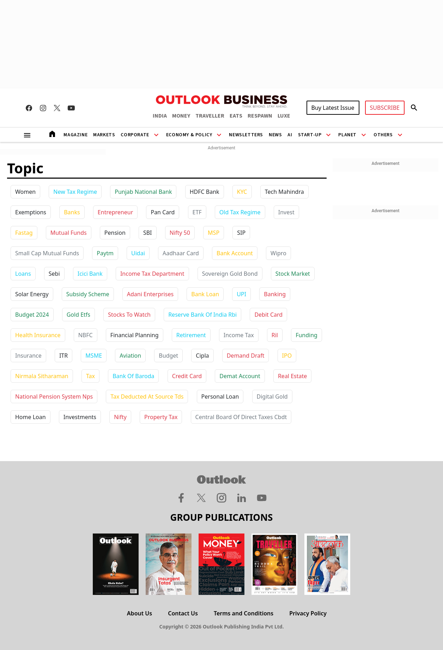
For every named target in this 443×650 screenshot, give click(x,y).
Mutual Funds (68, 233)
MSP (213, 233)
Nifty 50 (180, 233)
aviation (130, 355)
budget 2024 (32, 314)
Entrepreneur (115, 212)
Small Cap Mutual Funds (47, 253)
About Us (139, 613)
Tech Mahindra (284, 192)
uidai (138, 253)
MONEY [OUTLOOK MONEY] (181, 116)
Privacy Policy (308, 613)
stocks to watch (129, 314)
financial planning (134, 335)
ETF (197, 212)
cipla (202, 355)
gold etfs (78, 314)
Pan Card (163, 212)
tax (90, 376)
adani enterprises (150, 294)
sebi (54, 274)
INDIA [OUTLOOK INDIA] (160, 116)
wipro (278, 253)
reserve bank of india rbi (202, 314)
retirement (191, 335)
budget (168, 355)
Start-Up (310, 134)
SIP (241, 233)
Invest (286, 212)
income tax (239, 335)
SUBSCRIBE (385, 108)
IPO (287, 355)
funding (306, 335)
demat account (239, 376)
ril (275, 335)
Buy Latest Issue (332, 108)
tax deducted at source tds (146, 396)
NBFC (85, 335)
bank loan (205, 294)
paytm (105, 253)
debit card (268, 314)
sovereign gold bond (230, 274)
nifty (120, 417)
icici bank (90, 274)
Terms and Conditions (243, 613)
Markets (104, 134)
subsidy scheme (87, 294)
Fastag (24, 233)
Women (25, 192)
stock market (292, 274)
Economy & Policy (189, 134)
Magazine (75, 134)
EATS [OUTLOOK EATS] (236, 116)
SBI (147, 233)
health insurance (38, 335)
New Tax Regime (75, 192)
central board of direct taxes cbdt (241, 417)
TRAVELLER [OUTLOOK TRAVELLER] (209, 116)
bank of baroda (133, 376)
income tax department (152, 274)
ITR (63, 355)
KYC (242, 192)
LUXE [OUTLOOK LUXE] (284, 116)
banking (275, 294)
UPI (241, 294)
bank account (235, 253)
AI (289, 134)
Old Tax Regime (240, 212)
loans (23, 274)
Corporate (135, 134)
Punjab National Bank (143, 192)
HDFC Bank (204, 192)
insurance (28, 355)
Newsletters (246, 134)
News (275, 134)
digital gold (272, 396)
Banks (72, 212)
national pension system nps (54, 396)
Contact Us (183, 613)
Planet (347, 134)
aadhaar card (181, 253)
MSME (93, 355)
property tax (160, 417)
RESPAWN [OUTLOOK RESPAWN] (260, 116)
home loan (30, 417)
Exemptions (30, 212)
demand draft (246, 355)
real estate (292, 376)
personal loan (220, 396)
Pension (115, 233)
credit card (187, 376)
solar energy (32, 294)
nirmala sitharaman (41, 376)
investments (79, 417)
